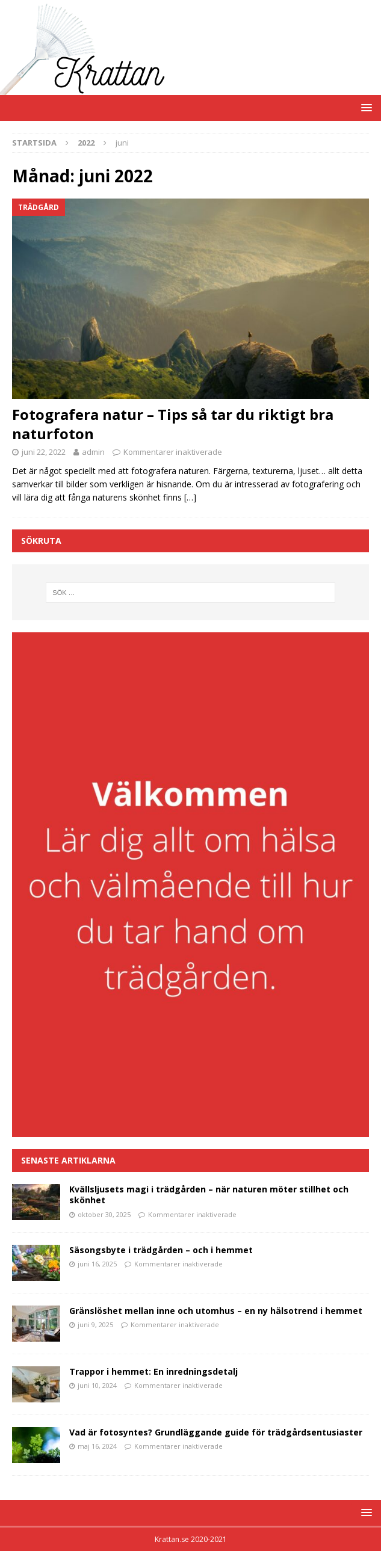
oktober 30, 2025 (104, 1214)
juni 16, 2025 (97, 1263)
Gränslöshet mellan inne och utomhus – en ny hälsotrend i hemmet (215, 1310)
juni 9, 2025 (95, 1324)
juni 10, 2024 (97, 1385)
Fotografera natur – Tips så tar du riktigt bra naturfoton (172, 423)
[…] (190, 497)
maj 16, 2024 (97, 1446)
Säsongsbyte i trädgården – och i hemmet (161, 1250)
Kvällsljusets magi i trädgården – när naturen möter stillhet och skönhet (208, 1194)
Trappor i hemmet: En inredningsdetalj (153, 1371)
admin (93, 451)
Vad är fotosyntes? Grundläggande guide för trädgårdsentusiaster (215, 1432)
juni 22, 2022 (44, 451)
